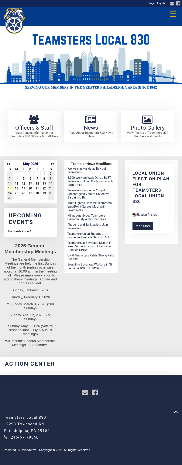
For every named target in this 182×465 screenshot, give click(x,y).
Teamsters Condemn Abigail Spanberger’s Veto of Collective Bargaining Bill (88, 194)
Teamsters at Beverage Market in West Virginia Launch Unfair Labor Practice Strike (89, 246)
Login (152, 3)
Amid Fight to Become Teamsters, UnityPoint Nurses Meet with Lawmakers (89, 206)
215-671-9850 (25, 437)
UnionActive (28, 450)
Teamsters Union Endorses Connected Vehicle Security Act (88, 235)
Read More (143, 226)
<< (8, 164)
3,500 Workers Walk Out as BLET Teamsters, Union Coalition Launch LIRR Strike (90, 181)
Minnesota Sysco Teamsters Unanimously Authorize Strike (86, 217)
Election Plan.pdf (145, 214)
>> (52, 164)
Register (162, 3)
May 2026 (30, 164)
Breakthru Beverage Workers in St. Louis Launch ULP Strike (89, 266)
